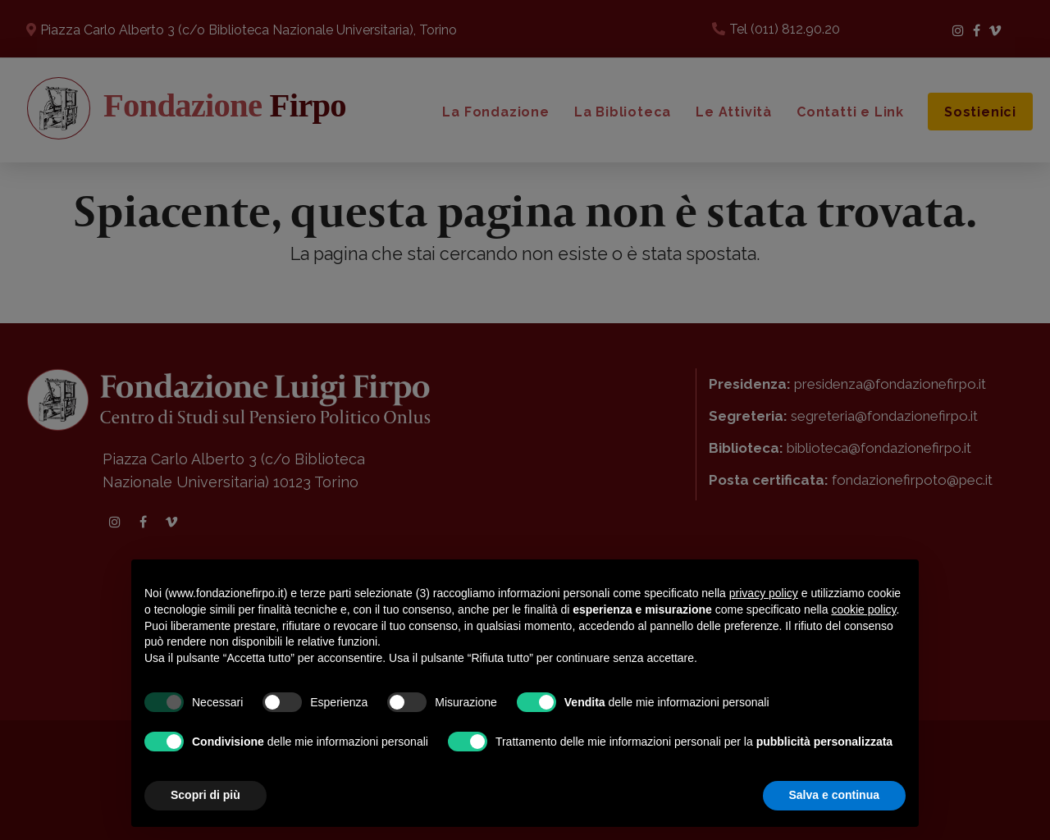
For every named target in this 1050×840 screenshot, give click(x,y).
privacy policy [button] (763, 593)
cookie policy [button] (863, 609)
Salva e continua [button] (834, 794)
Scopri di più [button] (205, 794)
